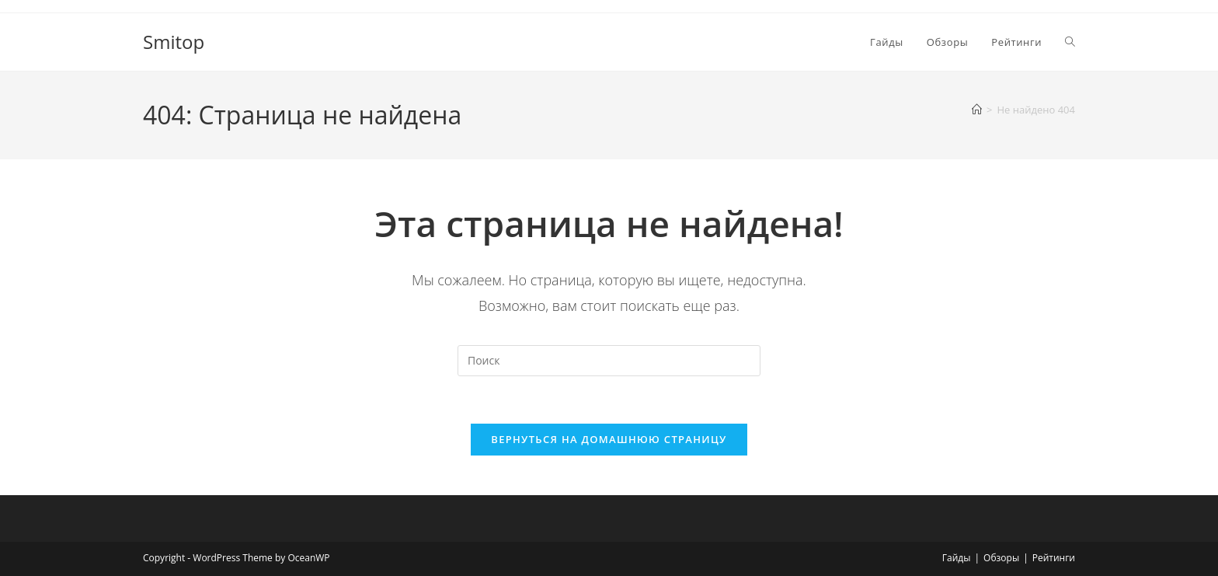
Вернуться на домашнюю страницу (608, 439)
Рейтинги (1053, 557)
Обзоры (1001, 557)
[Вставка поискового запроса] (609, 360)
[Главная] (977, 110)
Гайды (956, 557)
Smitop (173, 41)
